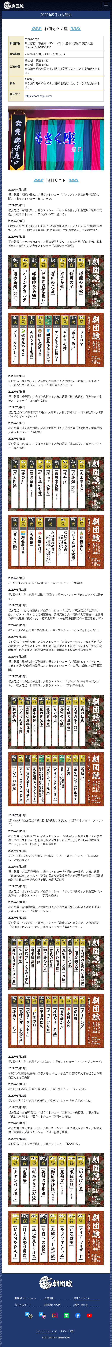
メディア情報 (67, 1331)
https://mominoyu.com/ (38, 96)
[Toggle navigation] (106, 4)
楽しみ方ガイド (23, 1304)
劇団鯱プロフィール (25, 1298)
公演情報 (48, 1298)
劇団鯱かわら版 (52, 1304)
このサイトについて (46, 1331)
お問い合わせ (80, 1304)
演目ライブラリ (81, 1298)
